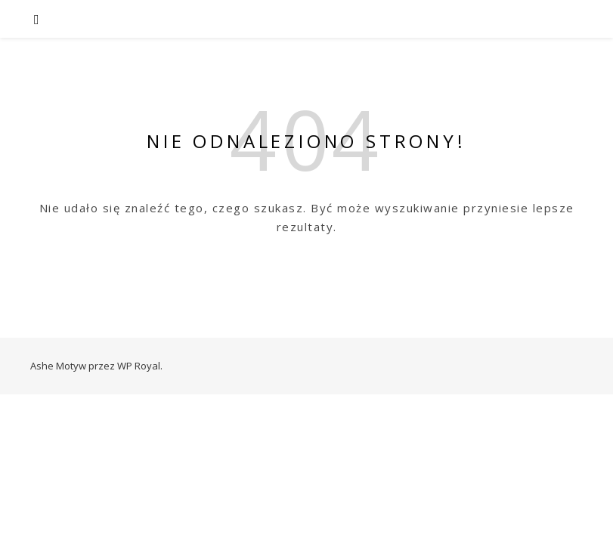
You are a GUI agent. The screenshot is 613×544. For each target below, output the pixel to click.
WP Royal (138, 365)
